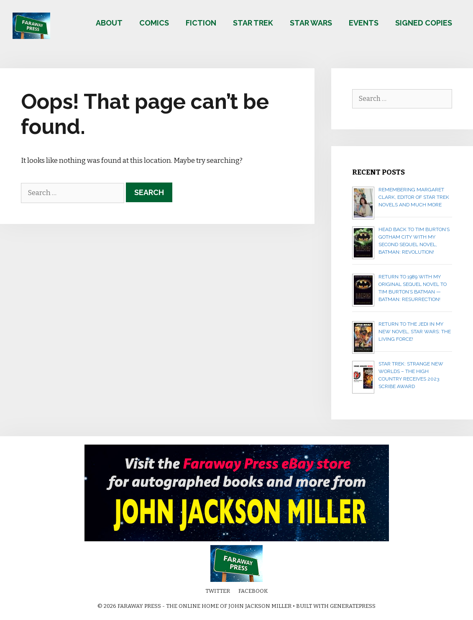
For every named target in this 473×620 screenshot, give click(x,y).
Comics (154, 22)
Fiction (201, 22)
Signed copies (423, 22)
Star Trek (253, 22)
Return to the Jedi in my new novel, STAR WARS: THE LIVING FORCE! (414, 331)
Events (363, 22)
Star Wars (311, 22)
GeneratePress (353, 606)
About (109, 22)
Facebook (253, 591)
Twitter (217, 591)
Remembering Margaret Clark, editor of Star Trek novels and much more (413, 197)
